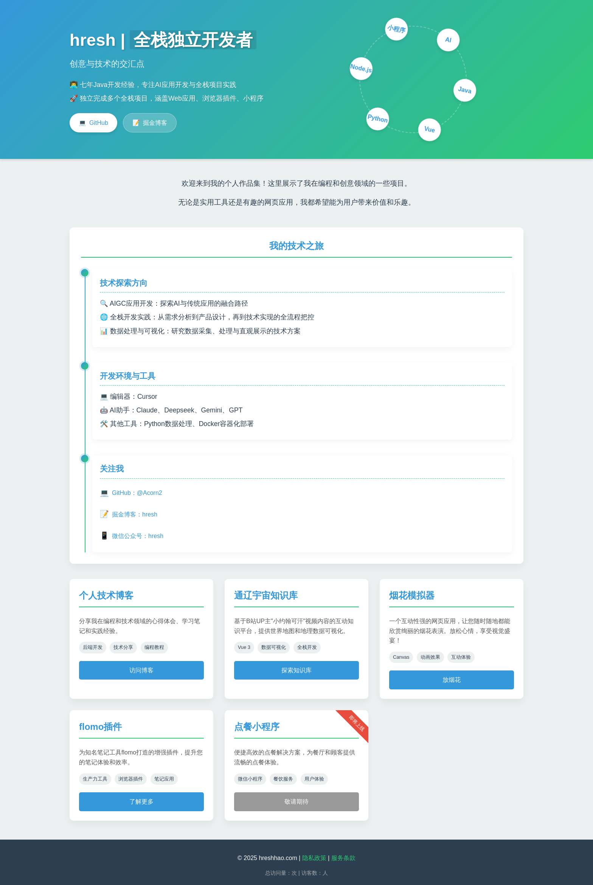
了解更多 (141, 801)
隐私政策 (314, 858)
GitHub (93, 123)
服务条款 (343, 858)
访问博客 (141, 670)
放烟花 (451, 680)
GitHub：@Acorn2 (131, 493)
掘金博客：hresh (128, 514)
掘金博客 (149, 123)
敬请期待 (296, 801)
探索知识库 (296, 670)
